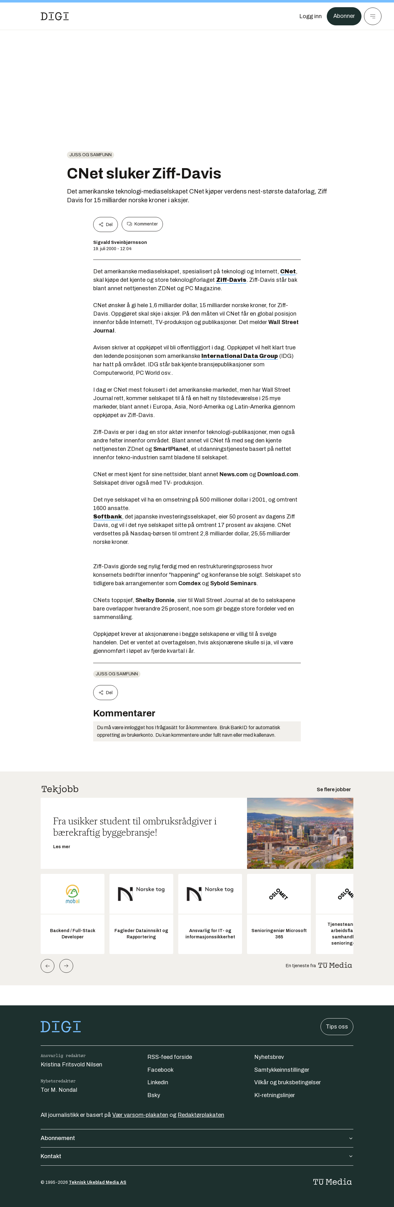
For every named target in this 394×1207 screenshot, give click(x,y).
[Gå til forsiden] (55, 16)
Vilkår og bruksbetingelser (287, 1082)
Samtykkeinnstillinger (281, 1070)
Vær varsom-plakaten (140, 1115)
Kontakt (197, 1156)
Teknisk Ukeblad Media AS (97, 1182)
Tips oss (337, 1027)
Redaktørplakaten (201, 1115)
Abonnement (197, 1138)
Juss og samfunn (90, 154)
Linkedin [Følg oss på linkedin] (157, 1082)
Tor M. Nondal (59, 1090)
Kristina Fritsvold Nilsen (71, 1064)
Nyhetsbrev (269, 1057)
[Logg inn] (310, 16)
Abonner (344, 16)
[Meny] (372, 16)
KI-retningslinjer (274, 1095)
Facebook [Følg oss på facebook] (160, 1070)
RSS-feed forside (169, 1057)
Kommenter (142, 224)
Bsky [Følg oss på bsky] (153, 1095)
